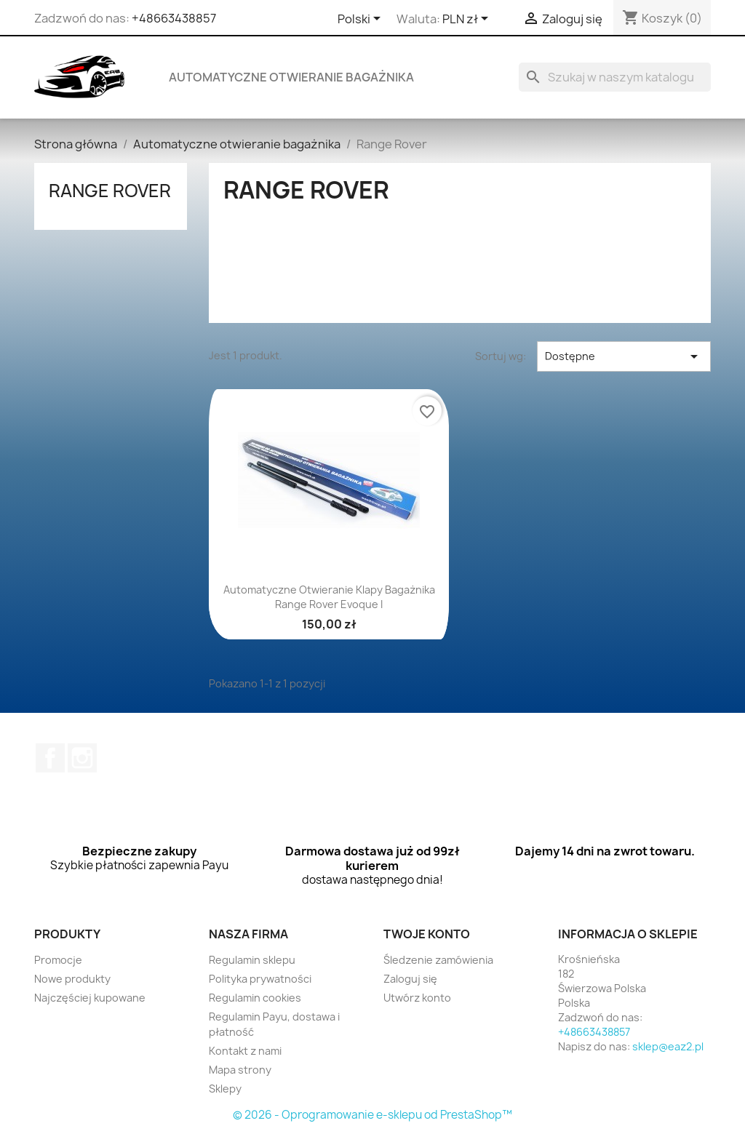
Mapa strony (240, 1070)
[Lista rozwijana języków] (362, 19)
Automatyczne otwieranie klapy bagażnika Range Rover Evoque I (329, 597)
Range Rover (110, 190)
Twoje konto (426, 934)
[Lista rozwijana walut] (467, 19)
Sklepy (225, 1088)
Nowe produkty (72, 979)
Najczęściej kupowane (90, 998)
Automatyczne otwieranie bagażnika (291, 77)
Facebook (50, 757)
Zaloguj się (410, 979)
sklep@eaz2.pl (668, 1046)
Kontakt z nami (245, 1051)
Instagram (82, 757)
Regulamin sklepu (252, 960)
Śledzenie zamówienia (438, 960)
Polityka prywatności (260, 979)
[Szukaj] (615, 77)
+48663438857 (174, 18)
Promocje (58, 960)
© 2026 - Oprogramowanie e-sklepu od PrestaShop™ (372, 1114)
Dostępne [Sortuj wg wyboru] (624, 356)
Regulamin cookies (255, 998)
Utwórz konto (417, 998)
